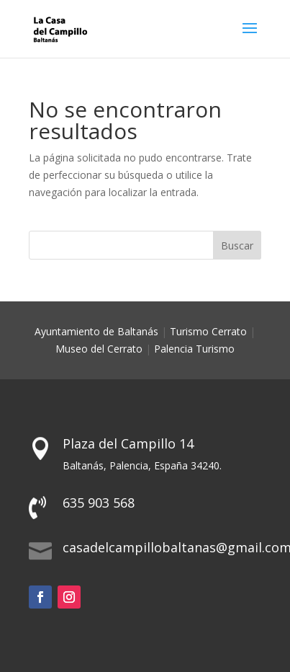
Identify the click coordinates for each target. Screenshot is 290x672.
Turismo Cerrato (208, 331)
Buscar (237, 245)
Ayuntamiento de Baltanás (96, 331)
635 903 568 (99, 502)
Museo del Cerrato (98, 348)
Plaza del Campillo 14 (128, 443)
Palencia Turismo (194, 348)
